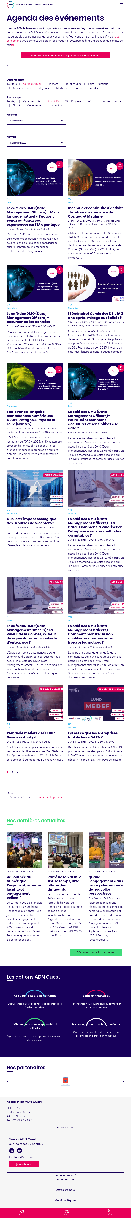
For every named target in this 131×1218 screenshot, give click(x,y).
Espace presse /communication (66, 1177)
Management (35, 105)
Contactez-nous (65, 1127)
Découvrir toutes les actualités (96, 952)
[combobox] (36, 121)
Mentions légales (65, 1200)
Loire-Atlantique (98, 84)
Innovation (56, 105)
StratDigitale (73, 101)
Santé (16, 105)
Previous (7, 1081)
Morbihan (62, 88)
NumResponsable (111, 101)
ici (12, 45)
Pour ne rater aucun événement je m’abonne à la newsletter (65, 55)
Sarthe (79, 88)
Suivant (18, 772)
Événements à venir (19, 797)
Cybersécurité (31, 101)
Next (123, 1081)
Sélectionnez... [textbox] (18, 121)
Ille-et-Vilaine (73, 84)
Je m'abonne (24, 1164)
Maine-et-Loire (22, 88)
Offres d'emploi (65, 1190)
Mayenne (44, 88)
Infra (90, 101)
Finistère (53, 84)
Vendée (94, 88)
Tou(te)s (12, 84)
